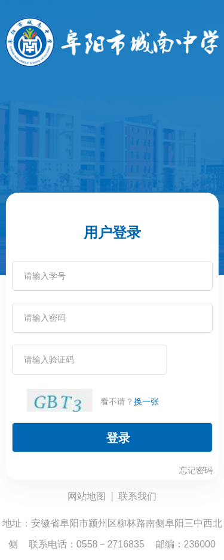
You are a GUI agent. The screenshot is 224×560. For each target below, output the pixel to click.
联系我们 (137, 496)
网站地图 (86, 496)
